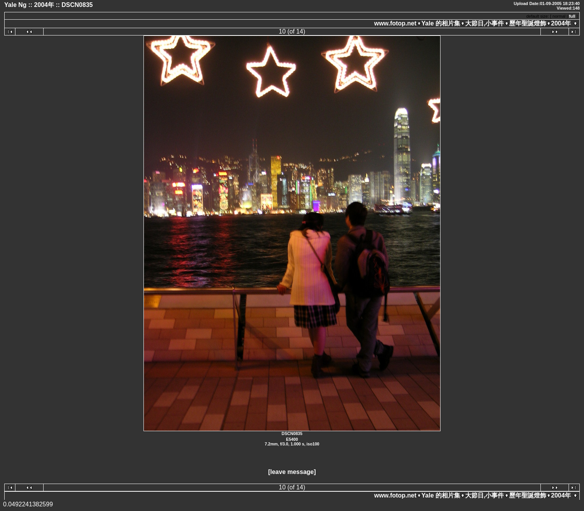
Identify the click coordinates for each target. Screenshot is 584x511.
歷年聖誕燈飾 (527, 23)
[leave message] (292, 472)
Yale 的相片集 (441, 23)
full (572, 16)
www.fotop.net (395, 23)
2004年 (561, 23)
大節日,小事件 (484, 23)
